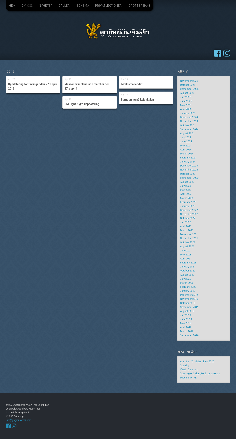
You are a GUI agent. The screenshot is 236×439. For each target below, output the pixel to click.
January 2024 (187, 161)
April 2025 (186, 109)
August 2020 (187, 274)
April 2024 (186, 149)
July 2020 (185, 278)
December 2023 (189, 165)
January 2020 (187, 290)
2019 (11, 71)
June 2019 (186, 319)
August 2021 (187, 246)
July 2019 (185, 315)
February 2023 (188, 202)
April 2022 (186, 226)
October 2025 (187, 84)
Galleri (65, 5)
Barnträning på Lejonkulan (137, 99)
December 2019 (189, 294)
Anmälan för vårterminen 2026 (197, 361)
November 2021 (189, 238)
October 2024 (187, 125)
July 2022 (185, 222)
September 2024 (189, 129)
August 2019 (187, 311)
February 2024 (188, 157)
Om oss (27, 5)
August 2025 (187, 92)
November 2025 (189, 80)
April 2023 (186, 193)
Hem (12, 5)
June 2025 (186, 101)
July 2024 (185, 137)
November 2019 (189, 298)
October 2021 (187, 242)
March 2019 (187, 331)
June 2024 (186, 141)
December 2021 (189, 234)
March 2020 (187, 282)
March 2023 (187, 198)
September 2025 (189, 88)
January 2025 (187, 113)
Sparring (185, 365)
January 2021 (187, 266)
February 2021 (188, 262)
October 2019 (187, 303)
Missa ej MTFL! (188, 377)
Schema (83, 5)
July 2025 (185, 97)
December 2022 (189, 210)
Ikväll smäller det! (132, 84)
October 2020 (187, 270)
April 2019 (186, 327)
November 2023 (189, 169)
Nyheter (46, 5)
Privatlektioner (108, 5)
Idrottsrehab (139, 5)
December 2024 (189, 117)
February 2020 (188, 286)
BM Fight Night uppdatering (82, 104)
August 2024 (187, 133)
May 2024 (185, 145)
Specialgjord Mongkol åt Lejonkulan (200, 373)
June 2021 (186, 250)
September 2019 (189, 307)
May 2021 (185, 254)
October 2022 (187, 218)
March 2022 (187, 230)
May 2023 (185, 189)
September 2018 (189, 335)
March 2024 (187, 153)
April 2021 (186, 258)
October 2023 (187, 173)
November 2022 (189, 214)
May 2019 (185, 323)
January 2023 (187, 206)
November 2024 (189, 121)
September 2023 (189, 177)
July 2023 (185, 185)
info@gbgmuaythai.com (18, 420)
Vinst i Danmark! (189, 369)
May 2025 (185, 105)
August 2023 (187, 181)
